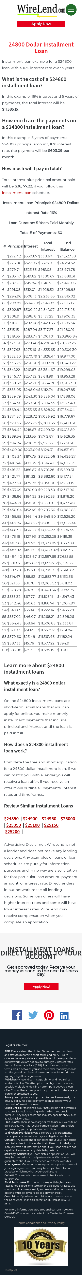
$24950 (49, 818)
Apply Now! (41, 987)
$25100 (32, 825)
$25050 (13, 825)
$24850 (11, 818)
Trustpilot (10, 1270)
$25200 (12, 831)
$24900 (30, 818)
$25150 (51, 825)
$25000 (68, 818)
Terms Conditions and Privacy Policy (41, 1222)
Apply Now (41, 24)
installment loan (16, 192)
